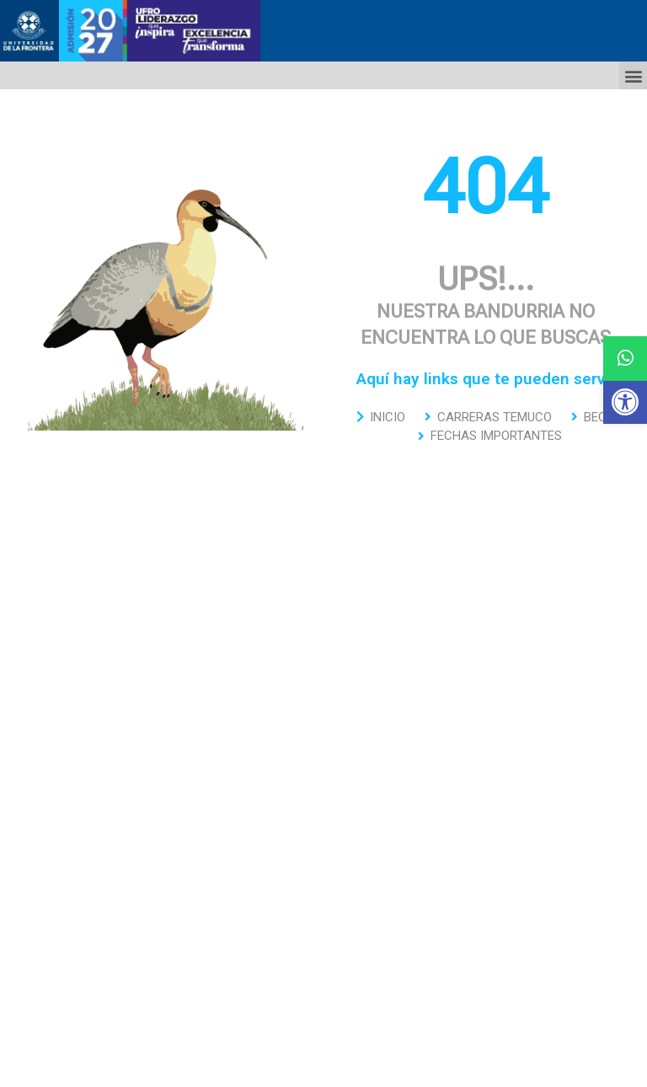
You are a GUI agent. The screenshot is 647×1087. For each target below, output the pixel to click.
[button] (625, 402)
